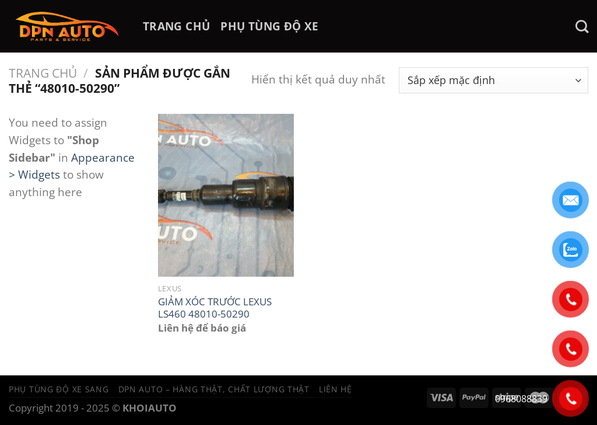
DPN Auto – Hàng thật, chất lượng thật (214, 389)
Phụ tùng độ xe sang (59, 389)
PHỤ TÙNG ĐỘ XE (269, 26)
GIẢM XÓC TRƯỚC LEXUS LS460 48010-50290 (215, 308)
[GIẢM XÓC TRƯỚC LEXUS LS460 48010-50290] (226, 195)
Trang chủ (43, 72)
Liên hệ (335, 389)
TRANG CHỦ (176, 26)
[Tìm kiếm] (581, 26)
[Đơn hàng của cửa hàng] (493, 80)
